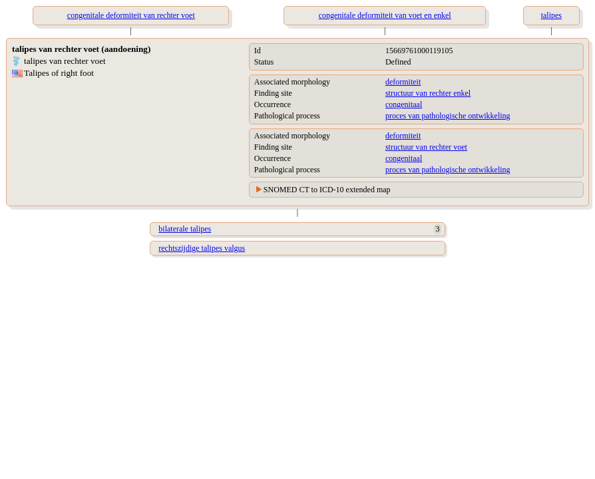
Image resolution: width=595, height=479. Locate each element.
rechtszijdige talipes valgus (201, 248)
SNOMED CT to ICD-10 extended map (327, 189)
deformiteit (403, 81)
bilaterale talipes (184, 229)
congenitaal (403, 104)
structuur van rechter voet (426, 147)
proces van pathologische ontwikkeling (447, 115)
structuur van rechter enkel (428, 93)
